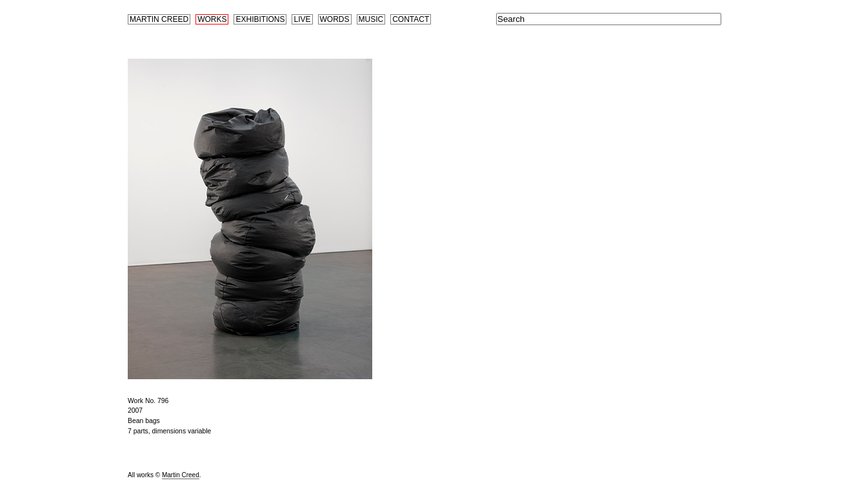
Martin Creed (159, 19)
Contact (410, 19)
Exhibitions (260, 19)
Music (371, 19)
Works (211, 19)
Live (302, 19)
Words (335, 19)
